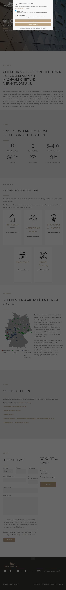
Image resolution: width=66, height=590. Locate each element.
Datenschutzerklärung (20, 8)
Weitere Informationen (41, 28)
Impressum (32, 28)
